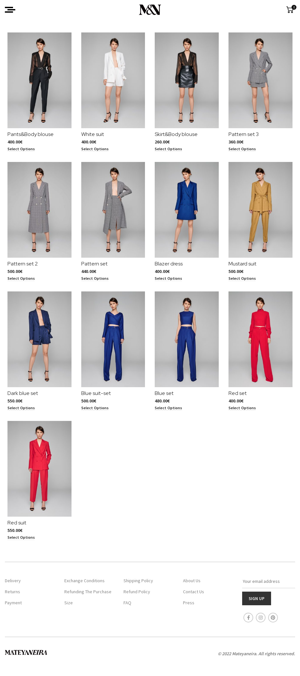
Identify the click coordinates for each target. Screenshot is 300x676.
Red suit (14, 530)
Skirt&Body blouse (176, 136)
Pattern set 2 (20, 267)
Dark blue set (20, 399)
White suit (91, 136)
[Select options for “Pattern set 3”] (243, 151)
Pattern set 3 (245, 136)
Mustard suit (244, 267)
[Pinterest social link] (273, 620)
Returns (12, 594)
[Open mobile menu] (10, 9)
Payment (13, 605)
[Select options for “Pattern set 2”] (18, 282)
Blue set (164, 399)
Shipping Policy (138, 583)
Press (188, 605)
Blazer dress (169, 267)
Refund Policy (137, 594)
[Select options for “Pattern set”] (93, 282)
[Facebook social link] (248, 620)
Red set (239, 399)
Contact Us (193, 594)
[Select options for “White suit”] (93, 151)
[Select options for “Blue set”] (168, 413)
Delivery (13, 583)
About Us (192, 583)
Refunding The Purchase (87, 594)
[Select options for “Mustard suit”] (243, 282)
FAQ (127, 605)
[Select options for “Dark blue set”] (18, 413)
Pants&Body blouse (28, 136)
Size (68, 605)
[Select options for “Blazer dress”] (168, 282)
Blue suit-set (95, 399)
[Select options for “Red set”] (243, 413)
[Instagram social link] (261, 620)
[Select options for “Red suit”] (18, 544)
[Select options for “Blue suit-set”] (93, 413)
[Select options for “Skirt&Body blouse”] (168, 151)
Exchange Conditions (84, 583)
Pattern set (93, 267)
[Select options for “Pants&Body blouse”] (18, 151)
